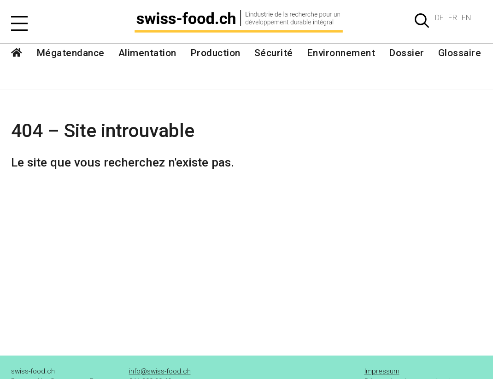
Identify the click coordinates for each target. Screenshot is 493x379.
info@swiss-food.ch (160, 371)
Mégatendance (70, 52)
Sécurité (273, 52)
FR (452, 17)
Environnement (341, 52)
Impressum (381, 371)
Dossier (406, 52)
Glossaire (459, 52)
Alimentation (147, 52)
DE (439, 17)
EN (466, 17)
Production (215, 52)
